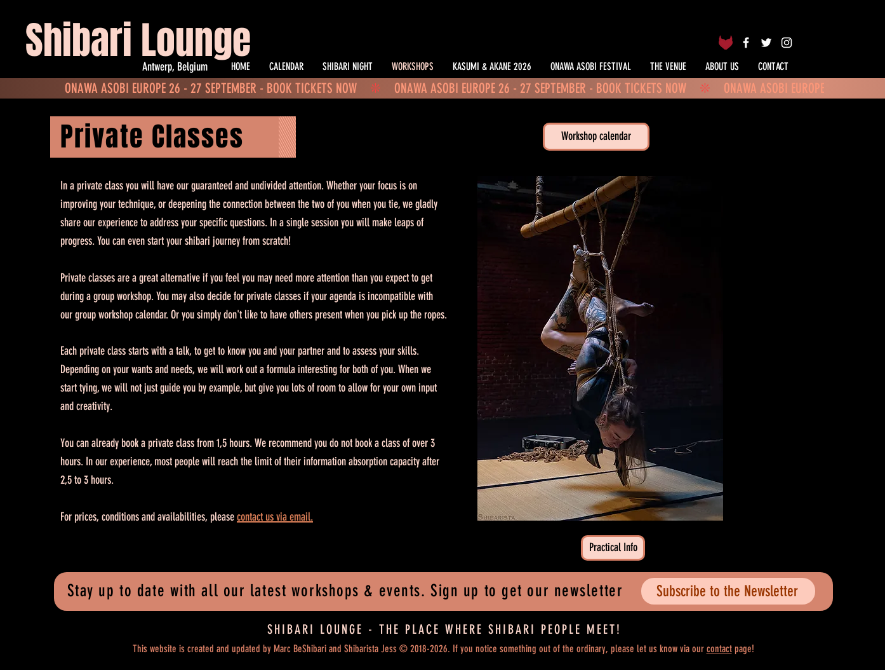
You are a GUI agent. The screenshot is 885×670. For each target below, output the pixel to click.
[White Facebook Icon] (746, 43)
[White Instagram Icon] (787, 43)
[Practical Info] (613, 548)
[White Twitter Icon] (766, 43)
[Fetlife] (726, 43)
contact (719, 649)
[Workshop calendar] (596, 137)
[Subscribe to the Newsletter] (728, 591)
